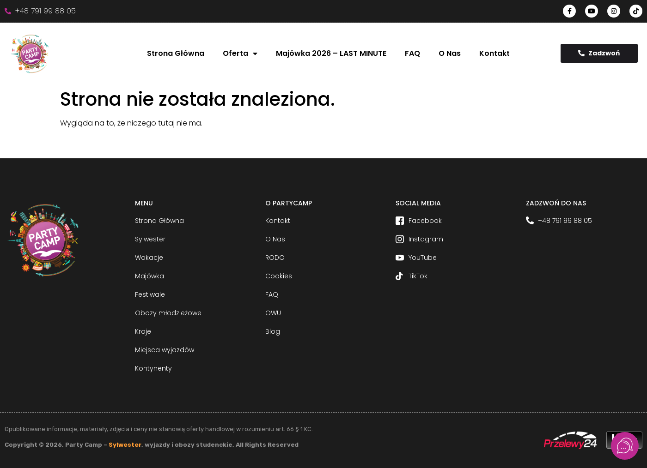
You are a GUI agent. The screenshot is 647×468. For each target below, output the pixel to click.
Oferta (240, 53)
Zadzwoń (599, 53)
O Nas (450, 53)
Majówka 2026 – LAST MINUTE (331, 53)
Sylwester (125, 444)
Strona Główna (175, 53)
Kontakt (494, 53)
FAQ (412, 53)
